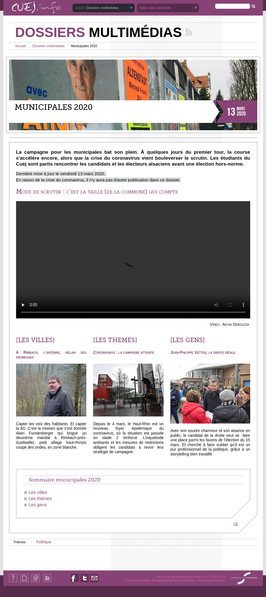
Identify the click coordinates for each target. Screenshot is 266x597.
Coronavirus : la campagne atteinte (123, 352)
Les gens (37, 504)
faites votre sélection (155, 8)
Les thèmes (40, 498)
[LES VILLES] (35, 340)
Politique (43, 542)
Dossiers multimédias (102, 8)
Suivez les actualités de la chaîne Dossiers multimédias (188, 32)
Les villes (37, 492)
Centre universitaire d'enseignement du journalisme (159, 580)
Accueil (20, 46)
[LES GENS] (187, 340)
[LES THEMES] (115, 340)
